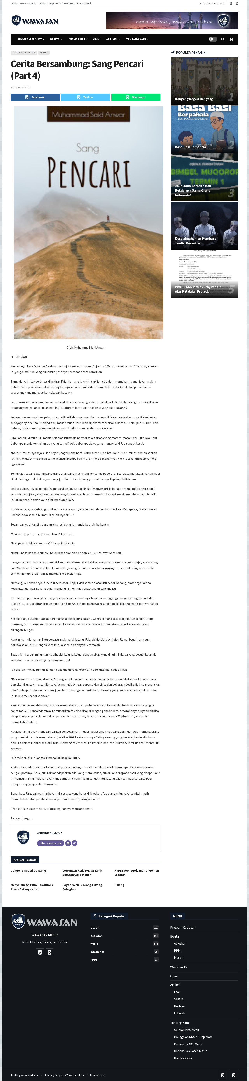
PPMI (124, 959)
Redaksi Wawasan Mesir (190, 1051)
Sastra (178, 999)
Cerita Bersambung (23, 52)
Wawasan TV (178, 967)
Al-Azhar (180, 943)
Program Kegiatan (182, 927)
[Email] (68, 843)
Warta (124, 943)
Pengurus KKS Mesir (188, 1044)
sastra (44, 52)
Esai (177, 992)
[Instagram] (236, 3)
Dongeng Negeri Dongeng (28, 870)
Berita (174, 936)
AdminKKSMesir (49, 833)
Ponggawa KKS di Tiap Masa (193, 1037)
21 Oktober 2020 (20, 87)
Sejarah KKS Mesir (186, 1030)
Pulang (119, 885)
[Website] (74, 843)
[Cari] (223, 39)
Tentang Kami (179, 1023)
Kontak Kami (183, 1058)
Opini (174, 976)
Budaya (179, 1006)
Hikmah (179, 1013)
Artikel (175, 985)
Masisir (124, 927)
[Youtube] (230, 3)
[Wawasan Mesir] (231, 39)
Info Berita (124, 951)
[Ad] (172, 20)
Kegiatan (124, 935)
